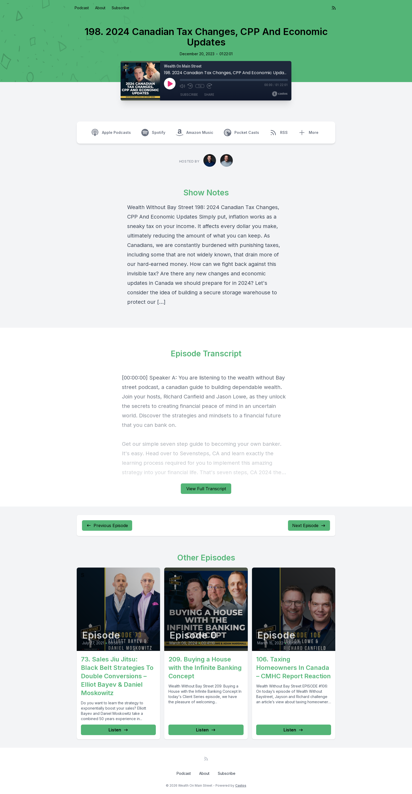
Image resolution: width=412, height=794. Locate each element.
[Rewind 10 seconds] (190, 86)
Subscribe (120, 8)
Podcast (82, 8)
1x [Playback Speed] (200, 86)
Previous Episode (107, 525)
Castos (240, 785)
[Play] (170, 83)
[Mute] (182, 86)
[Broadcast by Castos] (279, 94)
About (100, 8)
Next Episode (309, 525)
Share (209, 94)
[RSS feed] (333, 8)
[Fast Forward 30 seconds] (209, 86)
